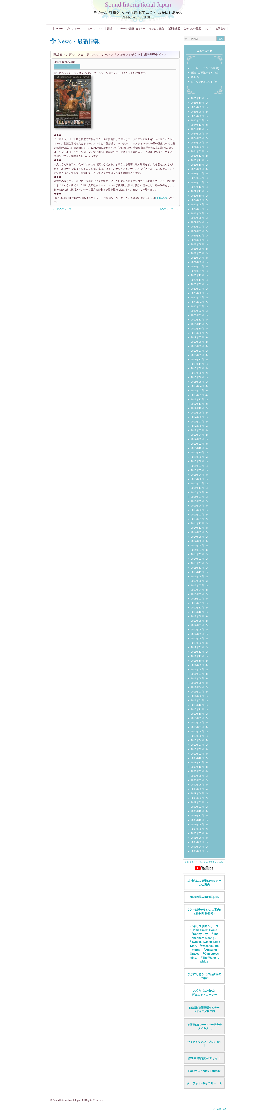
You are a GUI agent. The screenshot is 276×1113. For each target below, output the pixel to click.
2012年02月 (197, 643)
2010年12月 (197, 705)
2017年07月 (197, 421)
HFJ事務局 (161, 198)
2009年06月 (197, 784)
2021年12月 (197, 235)
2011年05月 (197, 682)
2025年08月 (197, 111)
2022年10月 (197, 195)
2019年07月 (197, 337)
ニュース (90, 28)
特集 (193, 77)
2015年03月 (197, 510)
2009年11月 (197, 762)
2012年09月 (197, 616)
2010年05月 (197, 735)
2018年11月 (197, 364)
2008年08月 (197, 828)
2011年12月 (197, 651)
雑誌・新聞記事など (202, 72)
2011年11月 (197, 656)
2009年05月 (197, 789)
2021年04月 (197, 257)
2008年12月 (197, 811)
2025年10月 (197, 102)
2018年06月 (197, 377)
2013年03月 (197, 594)
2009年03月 (197, 798)
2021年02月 (197, 266)
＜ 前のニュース (61, 209)
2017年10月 (197, 408)
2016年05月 (197, 470)
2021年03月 (197, 262)
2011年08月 (197, 669)
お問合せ (220, 28)
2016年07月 (197, 465)
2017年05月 (197, 430)
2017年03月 (197, 439)
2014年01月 (197, 563)
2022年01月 (197, 231)
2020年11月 (197, 279)
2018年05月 (197, 381)
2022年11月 (197, 191)
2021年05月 (197, 253)
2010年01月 (197, 753)
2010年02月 (197, 749)
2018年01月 (197, 395)
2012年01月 (197, 647)
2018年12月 (197, 359)
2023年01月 (197, 182)
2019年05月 (197, 346)
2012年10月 (197, 612)
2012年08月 (197, 620)
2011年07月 (197, 673)
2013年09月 (197, 576)
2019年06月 (197, 341)
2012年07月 (197, 625)
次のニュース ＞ (168, 209)
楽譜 (109, 28)
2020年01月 (197, 315)
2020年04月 (197, 302)
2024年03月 (197, 147)
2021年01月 (197, 271)
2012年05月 (197, 634)
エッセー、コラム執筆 (203, 68)
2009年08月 (197, 775)
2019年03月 (197, 350)
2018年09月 (197, 368)
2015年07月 (197, 496)
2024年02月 (197, 151)
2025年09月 (197, 107)
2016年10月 (197, 452)
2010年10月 (197, 713)
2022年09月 (197, 200)
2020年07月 (197, 288)
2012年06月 (197, 629)
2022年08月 (197, 204)
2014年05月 (197, 545)
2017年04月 (197, 434)
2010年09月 (197, 718)
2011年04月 (197, 687)
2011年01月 (197, 700)
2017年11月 (197, 403)
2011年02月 (197, 696)
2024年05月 (197, 138)
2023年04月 (197, 178)
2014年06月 (197, 541)
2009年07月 (197, 780)
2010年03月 (197, 744)
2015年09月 (197, 492)
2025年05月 (197, 116)
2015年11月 (197, 487)
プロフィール (74, 28)
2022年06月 (197, 213)
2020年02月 (197, 310)
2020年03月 (197, 306)
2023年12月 (197, 155)
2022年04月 (197, 222)
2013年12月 (197, 567)
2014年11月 (197, 527)
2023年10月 (197, 164)
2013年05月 (197, 585)
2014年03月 (197, 554)
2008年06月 (197, 837)
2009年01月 (197, 806)
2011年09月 (197, 665)
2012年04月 (197, 638)
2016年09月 (197, 457)
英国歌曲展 (174, 28)
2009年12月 (197, 758)
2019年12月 (197, 319)
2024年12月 (197, 124)
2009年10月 (197, 766)
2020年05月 (197, 297)
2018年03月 (197, 390)
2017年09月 (197, 412)
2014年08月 (197, 536)
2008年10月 (197, 820)
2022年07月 (197, 209)
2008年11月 (197, 815)
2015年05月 (197, 501)
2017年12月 (197, 399)
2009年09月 (197, 771)
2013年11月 (197, 572)
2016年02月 (197, 479)
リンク (208, 28)
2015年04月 (197, 505)
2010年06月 (197, 731)
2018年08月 (197, 372)
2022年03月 (197, 226)
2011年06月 (197, 678)
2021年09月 (197, 240)
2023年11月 (197, 160)
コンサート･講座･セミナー (130, 28)
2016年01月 (197, 483)
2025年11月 (197, 98)
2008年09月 (197, 824)
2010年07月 (197, 727)
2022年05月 (197, 217)
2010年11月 (197, 709)
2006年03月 (197, 851)
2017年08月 (197, 417)
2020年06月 (197, 293)
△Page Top (219, 1109)
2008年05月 (197, 842)
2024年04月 (197, 142)
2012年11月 (197, 607)
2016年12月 (197, 448)
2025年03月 (197, 120)
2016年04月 (197, 474)
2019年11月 (197, 324)
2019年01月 (197, 355)
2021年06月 (197, 248)
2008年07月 (197, 833)
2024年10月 (197, 129)
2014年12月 (197, 523)
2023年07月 (197, 173)
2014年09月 (197, 532)
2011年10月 (197, 660)
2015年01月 (197, 519)
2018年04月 (197, 386)
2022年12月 (197, 186)
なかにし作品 (156, 28)
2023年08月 (197, 169)
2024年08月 (197, 133)
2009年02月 (197, 802)
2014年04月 (197, 550)
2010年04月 (197, 740)
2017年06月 (197, 426)
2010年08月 (197, 722)
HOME (59, 28)
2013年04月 (197, 589)
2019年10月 (197, 328)
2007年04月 (197, 846)
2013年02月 (197, 598)
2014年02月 (197, 558)
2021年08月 (197, 244)
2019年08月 (197, 333)
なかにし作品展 (192, 28)
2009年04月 (197, 793)
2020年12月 (197, 275)
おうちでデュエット (202, 81)
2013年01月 (197, 603)
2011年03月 (197, 691)
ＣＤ (101, 28)
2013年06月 (197, 580)
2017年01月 (197, 443)
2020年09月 (197, 284)
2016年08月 (197, 461)
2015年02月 (197, 514)
